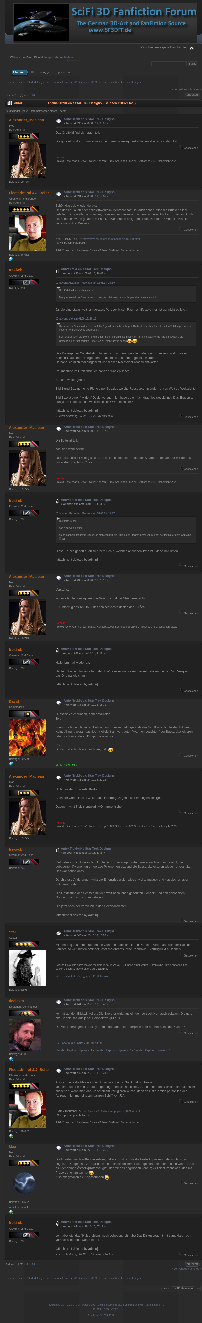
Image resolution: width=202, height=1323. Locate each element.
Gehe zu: (166, 1288)
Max (12, 1146)
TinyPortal (93, 1315)
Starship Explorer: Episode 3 (151, 1050)
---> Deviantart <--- (68, 976)
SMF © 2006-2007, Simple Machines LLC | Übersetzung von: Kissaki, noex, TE (120, 1304)
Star (12, 932)
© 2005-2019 (107, 1315)
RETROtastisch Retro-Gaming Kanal (79, 1042)
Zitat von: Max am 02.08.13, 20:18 (76, 318)
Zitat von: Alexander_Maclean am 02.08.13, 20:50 (85, 282)
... (30, 95)
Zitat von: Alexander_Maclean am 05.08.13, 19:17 (85, 513)
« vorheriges (179, 89)
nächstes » (194, 89)
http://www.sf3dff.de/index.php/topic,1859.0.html (111, 238)
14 (33, 95)
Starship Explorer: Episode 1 (74, 1050)
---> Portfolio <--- (97, 976)
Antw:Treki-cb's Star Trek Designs (89, 119)
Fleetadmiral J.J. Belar (29, 193)
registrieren (67, 57)
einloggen (47, 57)
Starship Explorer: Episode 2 (113, 1050)
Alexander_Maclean (26, 120)
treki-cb (16, 270)
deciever (16, 1001)
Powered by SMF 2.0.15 (60, 1304)
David (14, 701)
